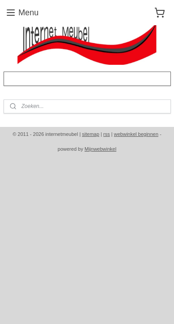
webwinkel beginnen (136, 134)
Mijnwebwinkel (101, 149)
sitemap (91, 134)
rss (106, 134)
